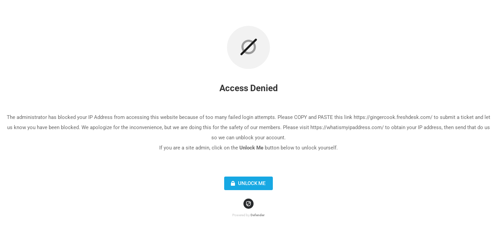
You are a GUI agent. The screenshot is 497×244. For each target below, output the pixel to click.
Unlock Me (247, 183)
